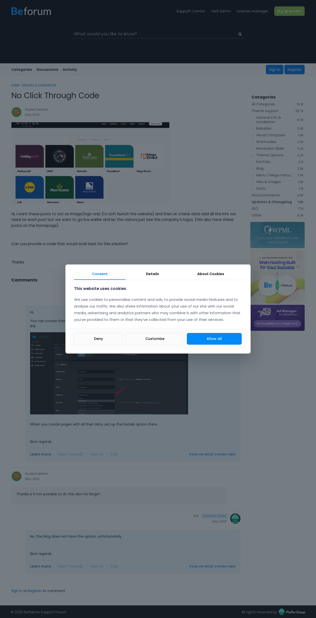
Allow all (214, 338)
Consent (100, 273)
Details (152, 273)
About (210, 273)
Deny (98, 338)
